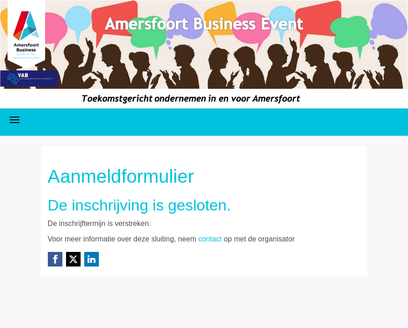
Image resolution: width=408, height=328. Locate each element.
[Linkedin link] (91, 259)
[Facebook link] (55, 259)
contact (210, 239)
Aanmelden (386, 119)
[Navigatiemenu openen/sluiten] (15, 120)
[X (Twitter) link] (73, 259)
